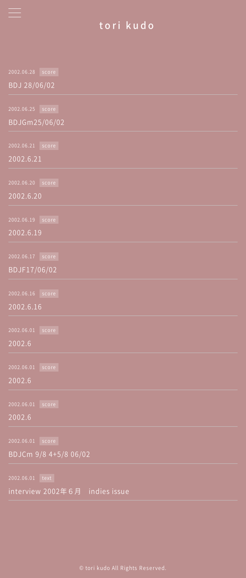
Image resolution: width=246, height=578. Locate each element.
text (47, 478)
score (49, 71)
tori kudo (127, 25)
